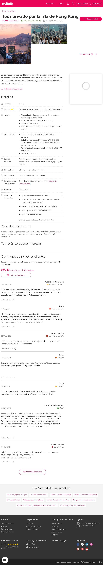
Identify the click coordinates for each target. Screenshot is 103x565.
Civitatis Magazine (33, 526)
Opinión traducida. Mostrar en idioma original (16, 457)
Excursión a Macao (13, 500)
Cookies (99, 562)
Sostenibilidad (6, 529)
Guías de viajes (32, 529)
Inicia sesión (83, 4)
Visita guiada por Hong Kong (33, 500)
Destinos (29, 523)
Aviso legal (75, 562)
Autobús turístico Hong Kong (61, 495)
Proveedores (57, 523)
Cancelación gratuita (32, 21)
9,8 (5, 21)
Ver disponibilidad (91, 19)
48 (10, 21)
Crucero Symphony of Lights (17, 495)
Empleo (55, 535)
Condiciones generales (63, 562)
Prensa (4, 526)
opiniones (15, 21)
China (4, 11)
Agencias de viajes (59, 529)
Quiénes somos (7, 523)
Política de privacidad (88, 562)
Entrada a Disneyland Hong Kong (85, 495)
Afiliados (55, 526)
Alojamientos (57, 532)
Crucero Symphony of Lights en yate (72, 505)
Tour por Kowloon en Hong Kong (58, 500)
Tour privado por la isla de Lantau (84, 500)
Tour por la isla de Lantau (38, 495)
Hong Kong (11, 11)
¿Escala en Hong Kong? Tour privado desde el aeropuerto (37, 505)
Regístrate (96, 4)
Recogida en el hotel (54, 21)
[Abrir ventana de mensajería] (5, 560)
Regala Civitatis (7, 532)
